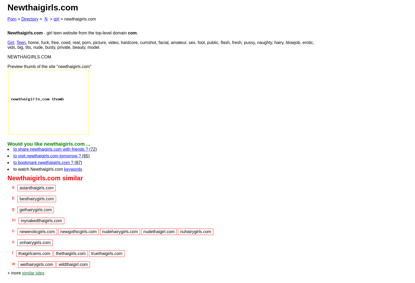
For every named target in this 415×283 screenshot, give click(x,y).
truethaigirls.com (106, 253)
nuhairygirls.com (195, 231)
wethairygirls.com (36, 264)
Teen (21, 42)
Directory (29, 19)
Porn (12, 19)
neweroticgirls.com (37, 231)
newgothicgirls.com (78, 231)
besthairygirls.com (36, 199)
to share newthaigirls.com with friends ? (55, 149)
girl (56, 19)
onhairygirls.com (34, 242)
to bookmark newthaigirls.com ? (47, 162)
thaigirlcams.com (34, 253)
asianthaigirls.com (36, 188)
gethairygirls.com (35, 210)
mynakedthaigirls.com (41, 220)
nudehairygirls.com (120, 231)
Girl (10, 42)
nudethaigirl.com (159, 231)
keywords (73, 169)
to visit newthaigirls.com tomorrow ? (51, 156)
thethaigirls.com (71, 253)
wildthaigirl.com (73, 264)
